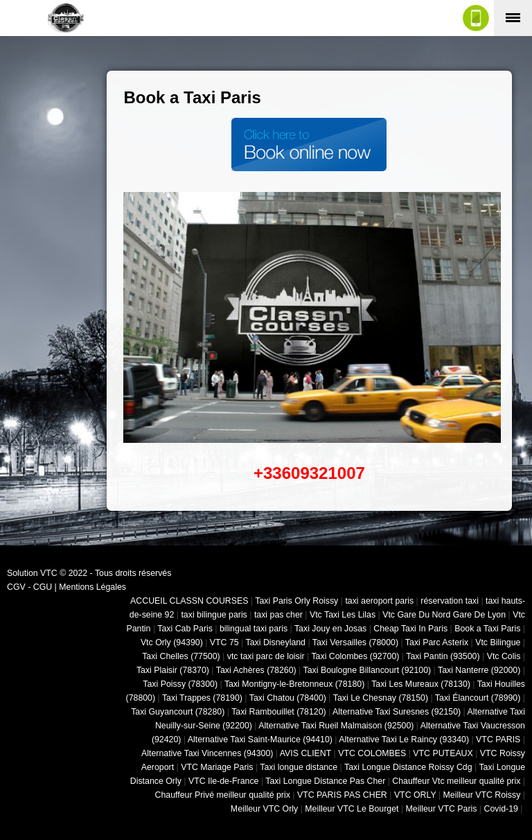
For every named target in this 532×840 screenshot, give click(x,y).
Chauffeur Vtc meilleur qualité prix (456, 781)
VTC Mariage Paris (217, 767)
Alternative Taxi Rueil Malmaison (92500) (336, 725)
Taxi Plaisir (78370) (172, 670)
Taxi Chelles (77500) (181, 656)
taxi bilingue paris (214, 615)
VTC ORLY (415, 795)
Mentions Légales (92, 587)
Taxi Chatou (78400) (287, 698)
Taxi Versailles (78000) (355, 642)
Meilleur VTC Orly (264, 809)
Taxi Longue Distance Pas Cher (325, 781)
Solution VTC (32, 573)
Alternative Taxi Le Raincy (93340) (404, 739)
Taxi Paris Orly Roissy (296, 601)
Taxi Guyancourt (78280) (177, 712)
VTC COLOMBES (372, 753)
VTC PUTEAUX (442, 753)
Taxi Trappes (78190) (202, 698)
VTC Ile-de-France (223, 781)
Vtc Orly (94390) (172, 642)
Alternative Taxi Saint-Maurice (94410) (260, 739)
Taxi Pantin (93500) (442, 656)
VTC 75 (224, 642)
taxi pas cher (278, 615)
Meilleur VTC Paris (441, 809)
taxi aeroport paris (379, 601)
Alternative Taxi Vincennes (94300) (207, 753)
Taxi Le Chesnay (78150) (380, 698)
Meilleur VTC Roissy (482, 795)
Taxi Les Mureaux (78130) (420, 684)
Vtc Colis (504, 656)
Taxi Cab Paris (185, 628)
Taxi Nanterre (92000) (479, 670)
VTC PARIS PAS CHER (342, 795)
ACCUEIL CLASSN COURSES (189, 601)
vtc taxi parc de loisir (266, 656)
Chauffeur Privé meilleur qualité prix (222, 795)
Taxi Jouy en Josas (330, 628)
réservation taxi (449, 601)
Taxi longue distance (298, 767)
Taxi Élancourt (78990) (478, 698)
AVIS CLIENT (305, 753)
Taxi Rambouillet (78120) (278, 712)
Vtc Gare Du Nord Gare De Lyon (444, 615)
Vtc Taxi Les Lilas (342, 615)
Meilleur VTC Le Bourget (351, 809)
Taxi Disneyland (275, 642)
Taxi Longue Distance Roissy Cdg (408, 767)
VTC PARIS (498, 739)
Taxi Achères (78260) (256, 670)
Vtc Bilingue (497, 642)
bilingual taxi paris (253, 628)
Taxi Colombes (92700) (355, 656)
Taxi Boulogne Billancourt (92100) (367, 670)
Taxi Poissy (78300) (180, 684)
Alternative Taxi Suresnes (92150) (396, 712)
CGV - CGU (29, 587)
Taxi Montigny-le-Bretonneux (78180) (294, 684)
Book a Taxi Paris (487, 628)
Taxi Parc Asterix (436, 642)
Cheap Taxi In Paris (410, 628)
